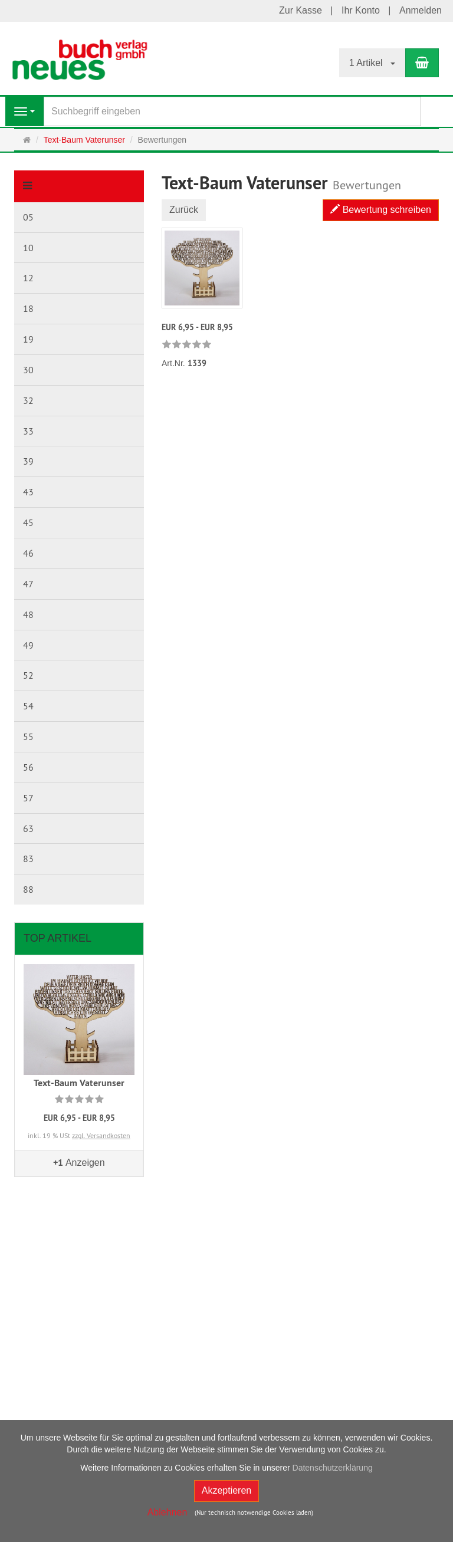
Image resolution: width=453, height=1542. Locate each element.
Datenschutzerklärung (333, 1467)
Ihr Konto (361, 10)
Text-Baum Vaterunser (79, 1083)
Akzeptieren (227, 1490)
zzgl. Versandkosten (101, 1135)
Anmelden (420, 10)
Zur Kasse (300, 10)
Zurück (183, 210)
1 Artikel (372, 63)
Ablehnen (167, 1512)
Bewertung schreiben (380, 210)
